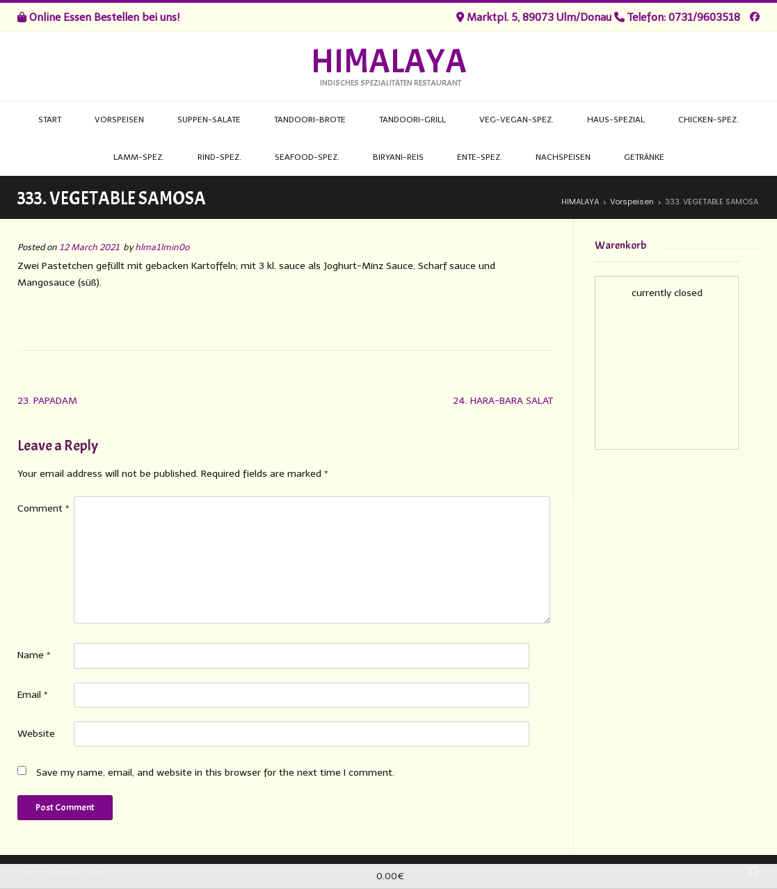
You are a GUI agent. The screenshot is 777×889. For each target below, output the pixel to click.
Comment (43, 508)
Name (34, 655)
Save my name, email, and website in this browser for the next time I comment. (215, 772)
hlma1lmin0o (162, 247)
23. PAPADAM (47, 401)
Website (36, 734)
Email (32, 695)
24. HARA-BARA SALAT (503, 401)
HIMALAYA (389, 62)
